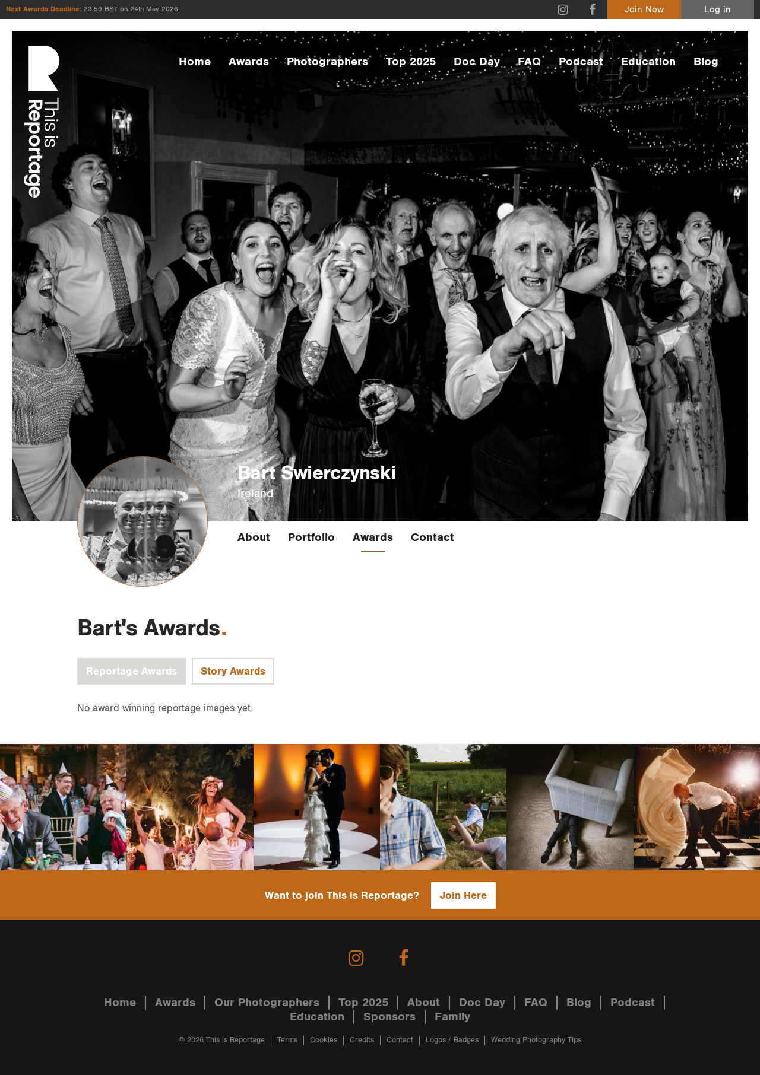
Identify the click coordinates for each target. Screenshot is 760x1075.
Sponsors (389, 1017)
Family (452, 1017)
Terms (287, 1040)
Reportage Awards (131, 671)
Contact (432, 537)
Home (195, 62)
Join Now (644, 9)
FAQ (529, 62)
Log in (717, 9)
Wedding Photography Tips (536, 1040)
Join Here (463, 895)
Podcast (581, 62)
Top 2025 (411, 62)
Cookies (323, 1040)
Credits (362, 1040)
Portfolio (311, 537)
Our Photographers (266, 1003)
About (254, 537)
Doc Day (477, 62)
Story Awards (233, 671)
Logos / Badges (452, 1040)
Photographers (327, 62)
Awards (249, 62)
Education (648, 62)
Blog (706, 62)
